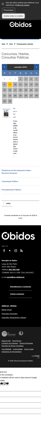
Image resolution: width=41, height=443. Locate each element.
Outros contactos (17, 294)
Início (3, 44)
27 (31, 96)
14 (37, 84)
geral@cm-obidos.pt (15, 277)
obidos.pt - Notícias (9, 306)
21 (37, 90)
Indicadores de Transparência (11, 352)
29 (4, 101)
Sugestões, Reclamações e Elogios (14, 317)
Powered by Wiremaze (35, 357)
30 (10, 101)
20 (31, 90)
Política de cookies (22, 5)
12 (26, 84)
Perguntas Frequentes (9, 314)
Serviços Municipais (26, 343)
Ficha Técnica (16, 341)
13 (31, 84)
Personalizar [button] (9, 10)
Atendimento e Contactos (20, 286)
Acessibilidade (21, 333)
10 (15, 84)
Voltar (8, 203)
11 (20, 84)
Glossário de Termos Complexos (13, 346)
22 (4, 96)
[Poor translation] (6, 383)
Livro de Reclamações (9, 334)
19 (26, 90)
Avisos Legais (29, 349)
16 (10, 90)
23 (10, 96)
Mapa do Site (6, 341)
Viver (11, 44)
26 (26, 96)
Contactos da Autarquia (10, 343)
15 (4, 90)
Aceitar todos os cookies (13, 16)
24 (15, 96)
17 (15, 90)
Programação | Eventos (25, 44)
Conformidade (18, 349)
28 (37, 96)
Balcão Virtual (7, 310)
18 (20, 90)
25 (20, 96)
